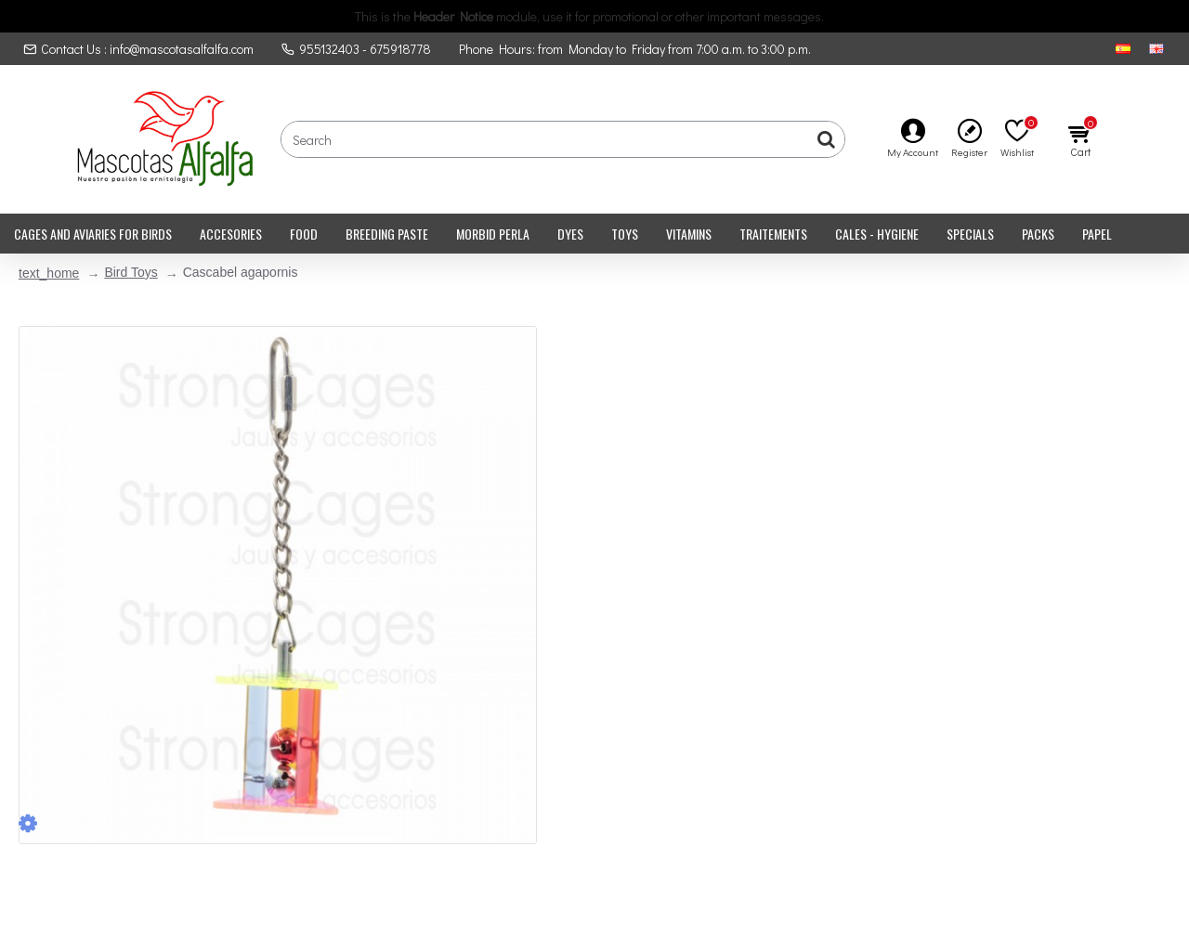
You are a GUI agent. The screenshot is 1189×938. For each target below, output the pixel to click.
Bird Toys (130, 272)
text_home (49, 273)
